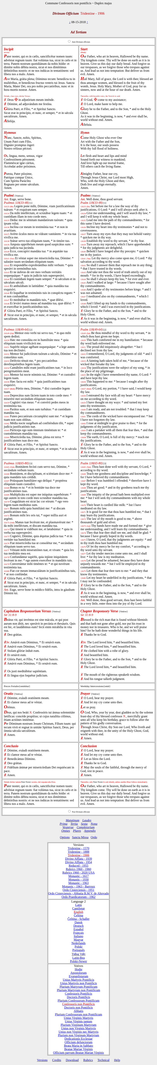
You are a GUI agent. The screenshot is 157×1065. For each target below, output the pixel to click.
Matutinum (72, 820)
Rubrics (88, 1060)
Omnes (65, 830)
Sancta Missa (80, 837)
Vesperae (68, 827)
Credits (56, 1060)
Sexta (84, 823)
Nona (94, 823)
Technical (103, 1060)
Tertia (74, 823)
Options (65, 837)
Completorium (85, 827)
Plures (77, 830)
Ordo (94, 837)
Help (117, 1060)
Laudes (86, 820)
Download (72, 1060)
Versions (42, 1060)
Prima (63, 823)
